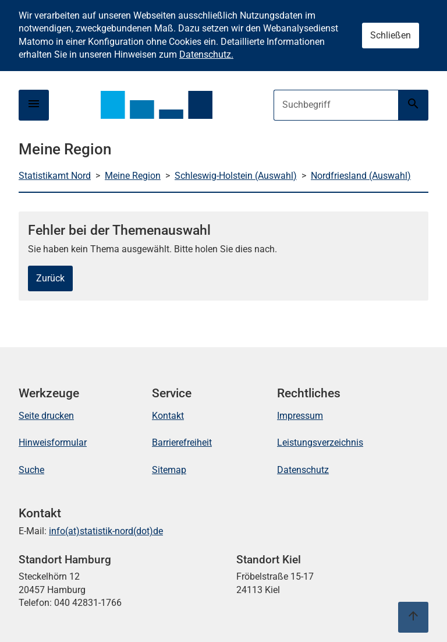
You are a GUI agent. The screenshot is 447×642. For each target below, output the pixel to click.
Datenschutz (303, 469)
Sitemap (169, 469)
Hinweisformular (53, 442)
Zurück (50, 278)
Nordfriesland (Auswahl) (361, 175)
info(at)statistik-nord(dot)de (106, 531)
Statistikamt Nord (55, 175)
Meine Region (133, 175)
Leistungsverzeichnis (320, 442)
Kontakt (168, 415)
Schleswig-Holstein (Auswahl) (236, 175)
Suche (31, 469)
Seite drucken (46, 415)
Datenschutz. (206, 54)
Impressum (300, 415)
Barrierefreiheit (182, 442)
